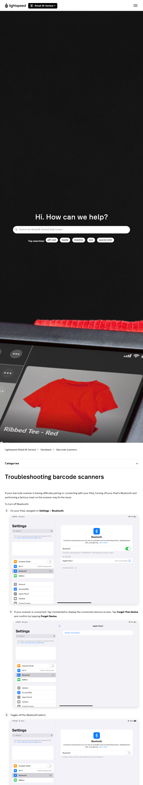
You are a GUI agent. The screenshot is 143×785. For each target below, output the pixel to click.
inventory (78, 240)
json (91, 240)
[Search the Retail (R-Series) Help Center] (71, 229)
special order (105, 240)
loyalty (65, 240)
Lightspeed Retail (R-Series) (20, 450)
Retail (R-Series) (42, 5)
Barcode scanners (66, 450)
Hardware (46, 450)
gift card (52, 240)
